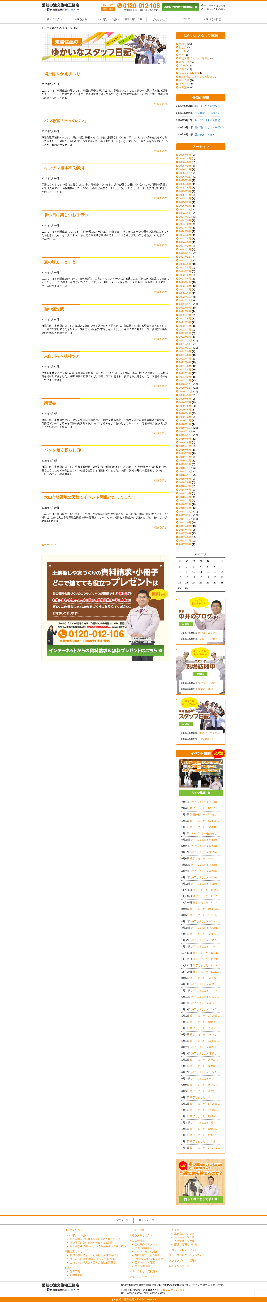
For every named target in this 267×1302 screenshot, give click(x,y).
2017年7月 (185, 529)
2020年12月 (186, 384)
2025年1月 (185, 205)
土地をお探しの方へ (213, 9)
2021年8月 (185, 355)
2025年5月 (185, 191)
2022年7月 (185, 314)
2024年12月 (186, 209)
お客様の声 (76, 1275)
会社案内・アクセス (146, 1244)
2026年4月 (185, 158)
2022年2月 (185, 333)
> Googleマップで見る (173, 1290)
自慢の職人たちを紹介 (147, 1255)
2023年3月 (185, 285)
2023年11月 (186, 256)
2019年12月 (186, 427)
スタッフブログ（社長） (183, 1249)
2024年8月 (185, 223)
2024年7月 (185, 227)
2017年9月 (185, 522)
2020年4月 (185, 413)
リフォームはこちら (213, 5)
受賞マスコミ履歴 (145, 1262)
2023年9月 (185, 264)
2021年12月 (186, 340)
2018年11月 (186, 471)
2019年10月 (186, 435)
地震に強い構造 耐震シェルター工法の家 (93, 1258)
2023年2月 (185, 289)
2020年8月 (185, 398)
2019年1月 (185, 464)
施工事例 (75, 1271)
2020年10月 (186, 391)
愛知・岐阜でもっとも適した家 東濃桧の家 (94, 1255)
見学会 (181, 47)
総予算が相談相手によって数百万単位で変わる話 (98, 1246)
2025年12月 (186, 172)
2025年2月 (185, 202)
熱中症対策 (54, 309)
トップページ (120, 1220)
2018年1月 (185, 507)
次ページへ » (49, 544)
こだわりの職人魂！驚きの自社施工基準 (93, 1262)
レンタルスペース (179, 1265)
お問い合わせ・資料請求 (143, 1271)
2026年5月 (185, 154)
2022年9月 (185, 307)
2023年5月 (185, 278)
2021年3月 (185, 373)
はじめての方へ (74, 1229)
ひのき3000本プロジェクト (150, 1258)
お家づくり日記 (212, 19)
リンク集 (174, 1229)
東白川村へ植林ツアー (64, 356)
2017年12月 (186, 511)
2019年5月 (185, 453)
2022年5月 (185, 322)
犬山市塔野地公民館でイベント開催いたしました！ (90, 497)
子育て (181, 69)
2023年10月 (186, 260)
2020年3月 (185, 416)
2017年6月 (185, 533)
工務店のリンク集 (184, 1233)
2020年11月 (186, 387)
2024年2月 (185, 245)
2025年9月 (185, 180)
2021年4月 (185, 369)
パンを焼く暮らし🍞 (62, 450)
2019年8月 (185, 442)
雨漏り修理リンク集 (185, 1244)
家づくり (182, 61)
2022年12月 (186, 296)
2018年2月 (185, 504)
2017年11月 (186, 515)
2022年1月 (185, 336)
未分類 (181, 87)
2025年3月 (185, 198)
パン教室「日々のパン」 (66, 121)
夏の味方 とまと (60, 262)
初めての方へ (54, 19)
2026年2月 (185, 165)
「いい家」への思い (107, 19)
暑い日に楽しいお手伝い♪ (67, 215)
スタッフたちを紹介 (146, 1251)
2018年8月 (185, 482)
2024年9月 (185, 220)
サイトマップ (146, 1220)
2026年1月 (185, 169)
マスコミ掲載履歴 (187, 72)
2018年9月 (185, 478)
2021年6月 (185, 362)
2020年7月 (185, 402)
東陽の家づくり (133, 19)
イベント (182, 83)
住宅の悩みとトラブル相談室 (194, 76)
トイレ (181, 51)
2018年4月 (185, 496)
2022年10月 (186, 304)
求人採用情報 (142, 1266)
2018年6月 (185, 489)
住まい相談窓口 (143, 1247)
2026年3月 (185, 162)
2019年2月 (185, 460)
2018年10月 (186, 475)
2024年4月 (185, 238)
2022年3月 (185, 329)
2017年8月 (185, 526)
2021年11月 (186, 344)
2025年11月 (186, 176)
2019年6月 (185, 449)
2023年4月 (185, 282)
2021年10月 (186, 347)
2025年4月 (185, 194)
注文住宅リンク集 (184, 1237)
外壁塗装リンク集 (184, 1240)
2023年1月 (185, 293)
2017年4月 (185, 540)
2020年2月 (185, 420)
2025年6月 (185, 187)
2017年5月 (185, 537)
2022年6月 (185, 318)
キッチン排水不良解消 (64, 168)
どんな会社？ (159, 19)
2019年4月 (185, 456)
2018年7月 (185, 486)
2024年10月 (186, 216)
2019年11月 (186, 431)
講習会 (50, 403)
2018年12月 (186, 467)
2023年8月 (185, 267)
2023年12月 (186, 253)
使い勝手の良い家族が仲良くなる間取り (93, 1242)
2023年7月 (185, 271)
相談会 (181, 43)
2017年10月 (186, 518)
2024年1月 (185, 249)
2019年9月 (185, 438)
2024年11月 (186, 213)
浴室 (180, 54)
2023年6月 (185, 274)
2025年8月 (185, 183)
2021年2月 (185, 376)
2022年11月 (186, 300)
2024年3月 (185, 242)
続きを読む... (161, 103)
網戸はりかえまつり (62, 74)
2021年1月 (185, 380)
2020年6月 (185, 405)
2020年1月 (185, 424)
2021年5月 (185, 365)
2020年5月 (185, 409)
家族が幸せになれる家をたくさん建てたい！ (95, 1238)
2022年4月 (185, 325)
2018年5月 (185, 493)
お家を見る (80, 19)
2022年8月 (185, 311)
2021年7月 (185, 358)
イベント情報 (137, 1229)
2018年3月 (185, 500)
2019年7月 (185, 445)
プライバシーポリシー (142, 1276)
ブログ (186, 19)
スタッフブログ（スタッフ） (185, 1255)
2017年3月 (185, 544)
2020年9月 (185, 395)
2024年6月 (185, 231)
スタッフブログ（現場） (183, 1260)
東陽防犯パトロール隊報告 (193, 58)
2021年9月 (185, 351)
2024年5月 (185, 234)
